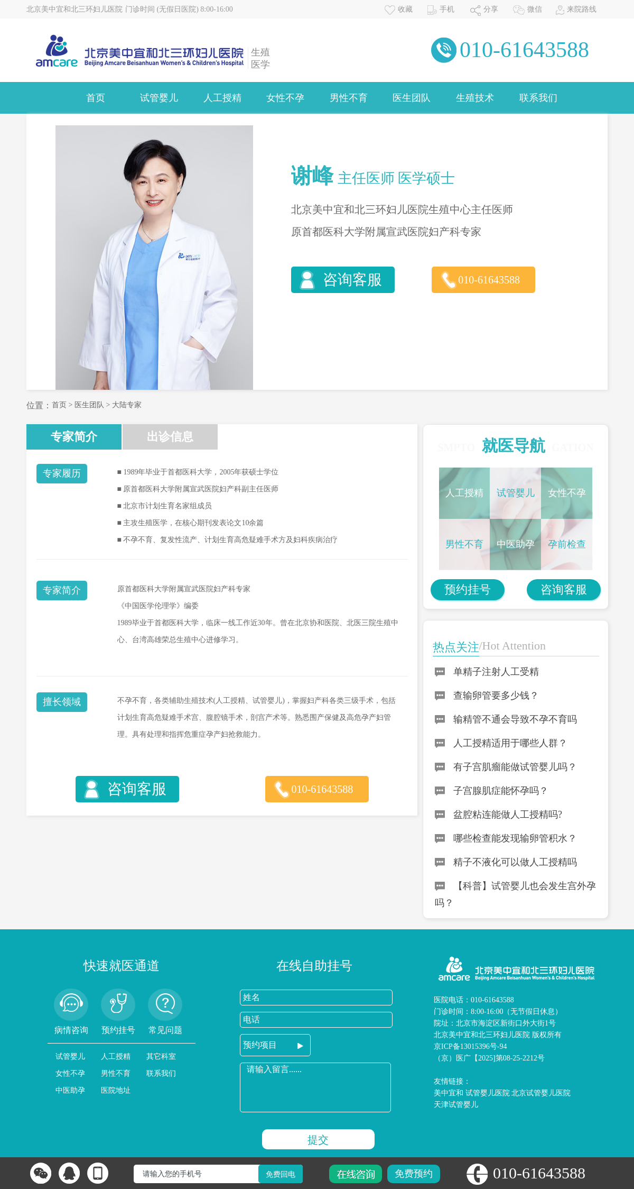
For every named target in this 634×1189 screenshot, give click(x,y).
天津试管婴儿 (456, 1105)
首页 (95, 98)
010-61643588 (489, 280)
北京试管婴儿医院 (541, 1093)
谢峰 (312, 176)
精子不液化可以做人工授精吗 (515, 862)
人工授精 (222, 98)
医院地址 (115, 1090)
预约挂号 (467, 589)
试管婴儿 (159, 98)
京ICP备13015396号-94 (470, 1046)
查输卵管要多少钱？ (496, 695)
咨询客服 (352, 279)
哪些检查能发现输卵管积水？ (515, 838)
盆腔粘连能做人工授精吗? (507, 814)
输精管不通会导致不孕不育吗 (515, 719)
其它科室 (161, 1056)
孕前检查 (567, 544)
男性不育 (349, 98)
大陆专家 (127, 405)
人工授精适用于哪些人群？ (510, 743)
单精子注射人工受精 (496, 671)
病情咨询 (71, 1030)
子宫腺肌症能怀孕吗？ (500, 790)
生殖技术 (475, 98)
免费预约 (414, 1173)
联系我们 (538, 98)
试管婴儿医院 (487, 1093)
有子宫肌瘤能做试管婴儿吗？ (515, 767)
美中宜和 (448, 1093)
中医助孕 (516, 544)
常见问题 (165, 1030)
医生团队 (412, 98)
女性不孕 (285, 98)
